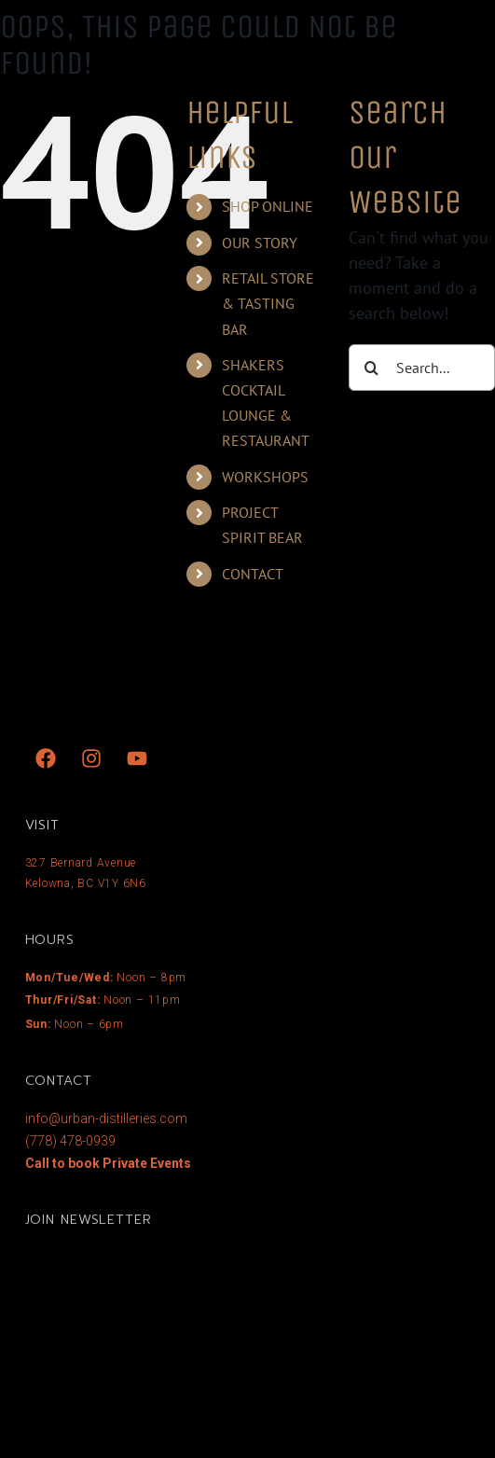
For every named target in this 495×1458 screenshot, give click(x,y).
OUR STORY (259, 242)
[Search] (372, 367)
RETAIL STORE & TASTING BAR (268, 303)
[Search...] (422, 367)
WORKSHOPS (265, 476)
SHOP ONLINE (267, 206)
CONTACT (252, 573)
